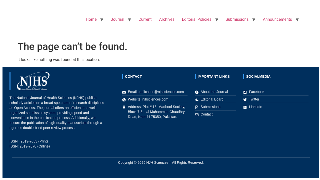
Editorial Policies (197, 19)
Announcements (277, 19)
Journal (117, 19)
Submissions (237, 19)
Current (145, 19)
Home (91, 19)
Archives (166, 19)
